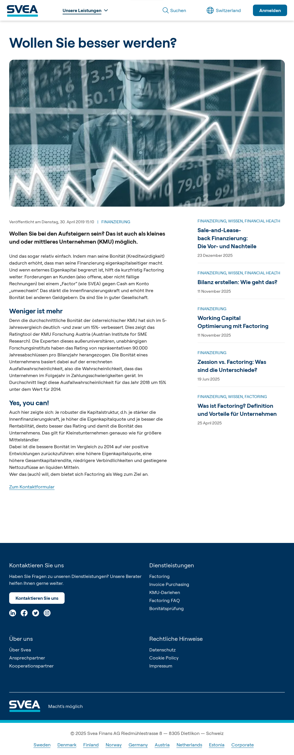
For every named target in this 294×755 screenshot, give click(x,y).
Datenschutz (162, 650)
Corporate (242, 745)
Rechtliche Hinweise (176, 638)
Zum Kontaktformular (32, 487)
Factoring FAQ (164, 600)
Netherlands (189, 745)
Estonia (217, 745)
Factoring (159, 576)
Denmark (66, 745)
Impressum (160, 666)
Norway (114, 745)
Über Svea (20, 650)
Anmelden (270, 10)
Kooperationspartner (31, 666)
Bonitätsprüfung (166, 608)
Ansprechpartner (27, 658)
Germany (138, 745)
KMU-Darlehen (164, 592)
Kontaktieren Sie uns (37, 598)
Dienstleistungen (171, 565)
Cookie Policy (164, 658)
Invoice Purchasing (169, 584)
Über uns (21, 638)
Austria (162, 745)
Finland (91, 745)
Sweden (42, 745)
